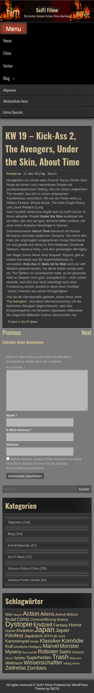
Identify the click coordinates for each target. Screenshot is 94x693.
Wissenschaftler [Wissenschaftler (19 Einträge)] (43, 662)
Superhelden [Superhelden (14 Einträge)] (39, 657)
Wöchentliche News (15, 101)
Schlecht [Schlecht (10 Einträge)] (78, 652)
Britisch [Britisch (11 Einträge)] (72, 614)
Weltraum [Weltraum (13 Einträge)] (14, 663)
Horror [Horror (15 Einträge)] (75, 625)
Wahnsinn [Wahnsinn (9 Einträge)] (75, 658)
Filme (7, 53)
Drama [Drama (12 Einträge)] (62, 619)
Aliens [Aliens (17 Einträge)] (47, 614)
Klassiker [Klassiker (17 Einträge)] (50, 641)
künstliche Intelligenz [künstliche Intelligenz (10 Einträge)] (28, 647)
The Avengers (16, 301)
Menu (13, 28)
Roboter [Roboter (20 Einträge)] (48, 651)
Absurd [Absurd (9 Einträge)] (18, 614)
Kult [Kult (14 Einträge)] (9, 646)
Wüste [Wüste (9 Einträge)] (76, 663)
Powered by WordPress (71, 685)
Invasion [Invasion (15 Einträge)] (25, 630)
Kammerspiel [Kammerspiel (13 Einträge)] (17, 641)
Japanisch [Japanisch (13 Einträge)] (33, 636)
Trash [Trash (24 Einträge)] (60, 656)
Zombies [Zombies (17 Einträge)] (36, 668)
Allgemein (9, 90)
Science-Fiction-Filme (23, 568)
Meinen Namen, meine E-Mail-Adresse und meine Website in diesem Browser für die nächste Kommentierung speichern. (43, 463)
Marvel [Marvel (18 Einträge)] (51, 646)
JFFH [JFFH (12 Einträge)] (48, 636)
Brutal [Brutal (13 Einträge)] (10, 619)
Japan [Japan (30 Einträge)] (44, 629)
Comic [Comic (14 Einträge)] (23, 619)
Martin (52, 173)
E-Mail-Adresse (19, 430)
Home (7, 41)
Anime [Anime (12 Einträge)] (60, 614)
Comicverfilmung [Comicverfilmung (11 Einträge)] (43, 619)
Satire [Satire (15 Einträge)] (65, 651)
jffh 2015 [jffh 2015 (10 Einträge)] (59, 636)
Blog (6, 78)
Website (12, 444)
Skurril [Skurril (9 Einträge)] (9, 658)
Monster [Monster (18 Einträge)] (69, 646)
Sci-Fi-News (29, 321)
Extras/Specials (13, 112)
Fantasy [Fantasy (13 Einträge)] (60, 625)
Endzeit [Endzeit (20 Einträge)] (42, 624)
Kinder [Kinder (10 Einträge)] (34, 641)
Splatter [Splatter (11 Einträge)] (20, 658)
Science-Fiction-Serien (24, 580)
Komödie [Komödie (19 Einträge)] (72, 641)
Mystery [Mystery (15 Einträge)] (13, 651)
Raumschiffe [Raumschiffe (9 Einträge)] (29, 652)
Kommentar (15, 367)
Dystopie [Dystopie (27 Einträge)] (18, 624)
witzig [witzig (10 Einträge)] (67, 663)
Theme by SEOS (47, 688)
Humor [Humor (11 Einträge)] (10, 631)
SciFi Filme (47, 10)
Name (11, 415)
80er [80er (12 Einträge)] (9, 614)
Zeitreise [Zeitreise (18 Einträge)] (15, 668)
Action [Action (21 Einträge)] (31, 613)
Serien (8, 66)
